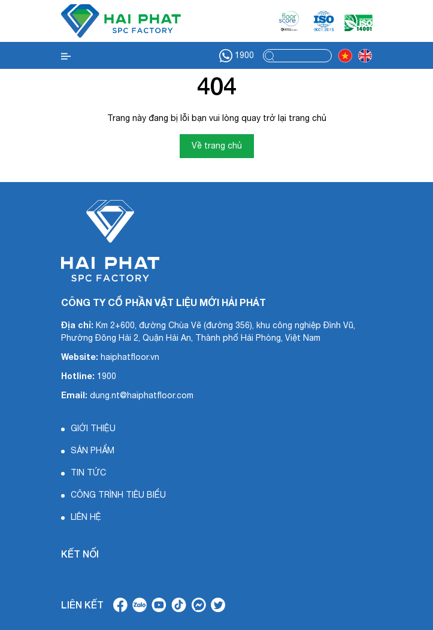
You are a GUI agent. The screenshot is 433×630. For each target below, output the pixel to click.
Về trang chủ (217, 145)
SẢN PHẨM (92, 450)
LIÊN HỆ (86, 517)
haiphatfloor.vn (130, 357)
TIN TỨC (88, 472)
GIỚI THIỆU (93, 428)
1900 (236, 55)
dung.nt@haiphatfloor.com (141, 395)
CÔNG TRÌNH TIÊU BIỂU (118, 494)
